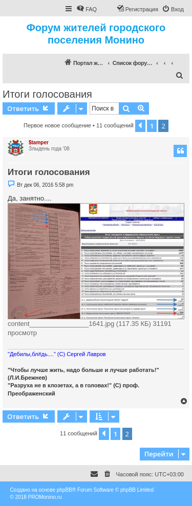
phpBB (64, 490)
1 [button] (152, 125)
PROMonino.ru (45, 497)
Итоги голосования (47, 94)
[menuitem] (86, 9)
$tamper (39, 142)
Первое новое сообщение (57, 125)
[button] (140, 126)
